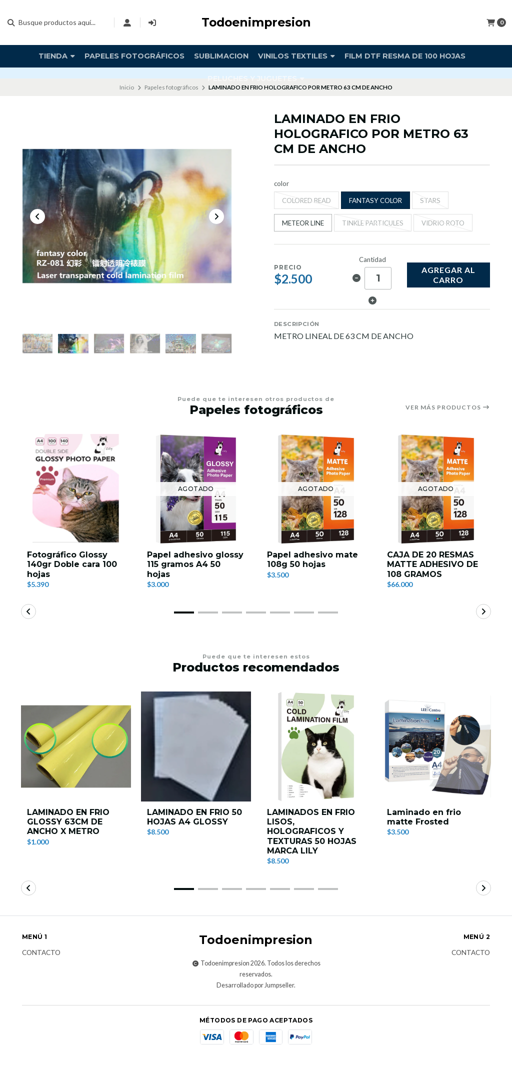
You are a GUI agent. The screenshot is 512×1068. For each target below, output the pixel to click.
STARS (430, 200)
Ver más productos (448, 409)
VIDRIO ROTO (443, 223)
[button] (184, 614)
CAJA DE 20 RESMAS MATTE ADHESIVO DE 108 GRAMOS (432, 566)
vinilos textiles (296, 56)
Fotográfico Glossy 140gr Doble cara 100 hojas (72, 566)
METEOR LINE (303, 223)
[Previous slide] (37, 217)
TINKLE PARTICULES (373, 223)
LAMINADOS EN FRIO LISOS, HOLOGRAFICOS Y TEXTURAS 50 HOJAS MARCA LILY (311, 833)
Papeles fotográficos (134, 56)
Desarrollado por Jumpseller (255, 986)
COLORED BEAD (306, 200)
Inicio (127, 87)
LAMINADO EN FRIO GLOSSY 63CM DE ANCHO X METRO (68, 823)
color (281, 183)
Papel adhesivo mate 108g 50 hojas (312, 561)
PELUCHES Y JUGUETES (256, 78)
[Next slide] (216, 217)
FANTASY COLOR (375, 200)
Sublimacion (221, 56)
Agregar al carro (449, 274)
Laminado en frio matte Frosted (424, 818)
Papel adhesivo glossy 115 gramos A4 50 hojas (195, 566)
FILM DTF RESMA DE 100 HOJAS (405, 56)
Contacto (41, 954)
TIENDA (56, 56)
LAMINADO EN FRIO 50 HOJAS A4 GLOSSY (194, 818)
